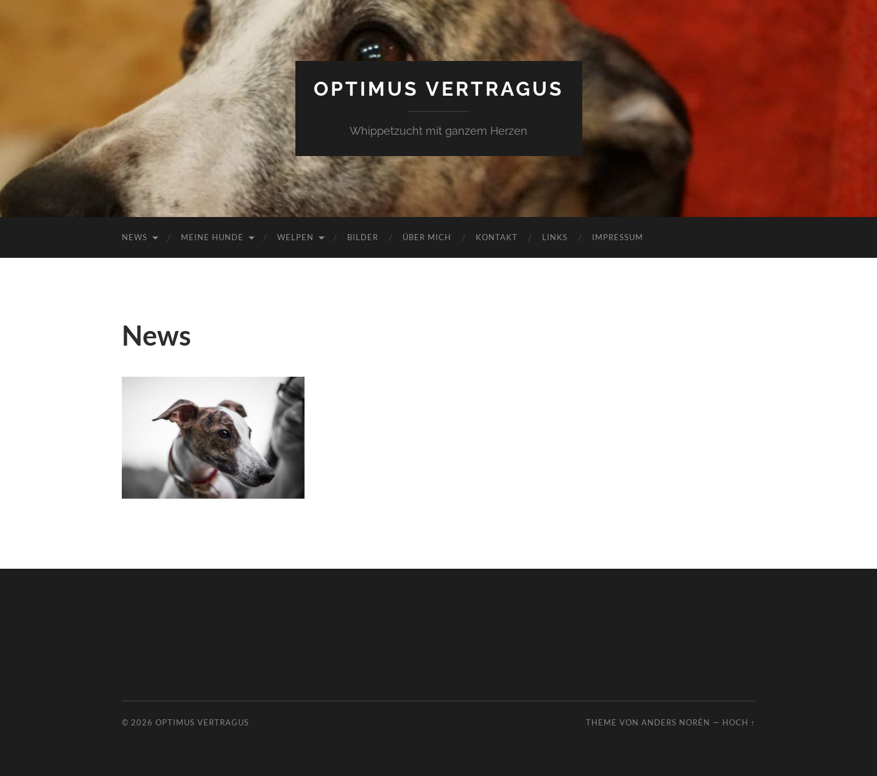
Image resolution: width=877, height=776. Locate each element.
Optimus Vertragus (439, 88)
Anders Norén (675, 722)
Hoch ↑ (738, 722)
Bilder (362, 237)
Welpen (295, 237)
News (134, 237)
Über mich (427, 237)
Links (555, 237)
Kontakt (497, 237)
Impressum (617, 237)
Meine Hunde (212, 237)
